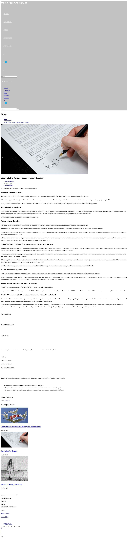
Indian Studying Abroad (14, 2)
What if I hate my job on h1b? (11, 484)
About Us (7, 90)
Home (6, 88)
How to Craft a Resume (9, 451)
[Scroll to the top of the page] (1, 528)
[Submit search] (18, 109)
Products (6, 95)
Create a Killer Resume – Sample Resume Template (16, 122)
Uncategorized (8, 185)
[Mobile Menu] (7, 81)
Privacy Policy (4, 517)
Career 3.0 (7, 400)
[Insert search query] (9, 76)
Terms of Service (5, 513)
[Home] (5, 119)
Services (6, 98)
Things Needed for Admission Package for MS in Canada (21, 427)
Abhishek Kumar (9, 181)
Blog (5, 93)
